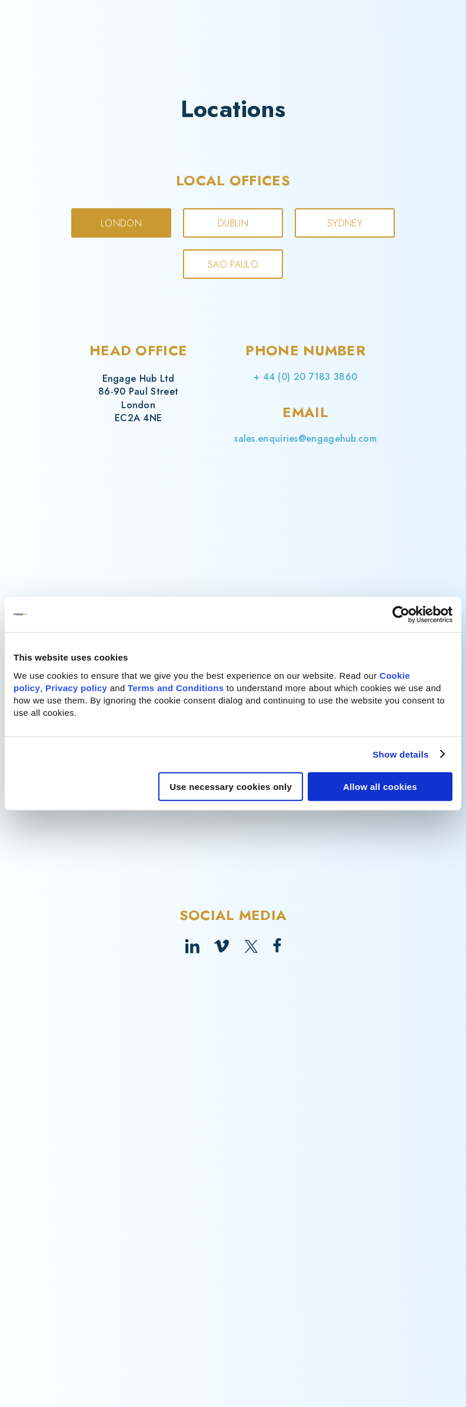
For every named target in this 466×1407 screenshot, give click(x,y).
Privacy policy (76, 687)
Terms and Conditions (176, 687)
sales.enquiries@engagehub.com (305, 439)
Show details (400, 754)
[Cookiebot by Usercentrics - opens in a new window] (401, 615)
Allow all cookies (380, 786)
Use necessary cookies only (230, 786)
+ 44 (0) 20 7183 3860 (305, 377)
